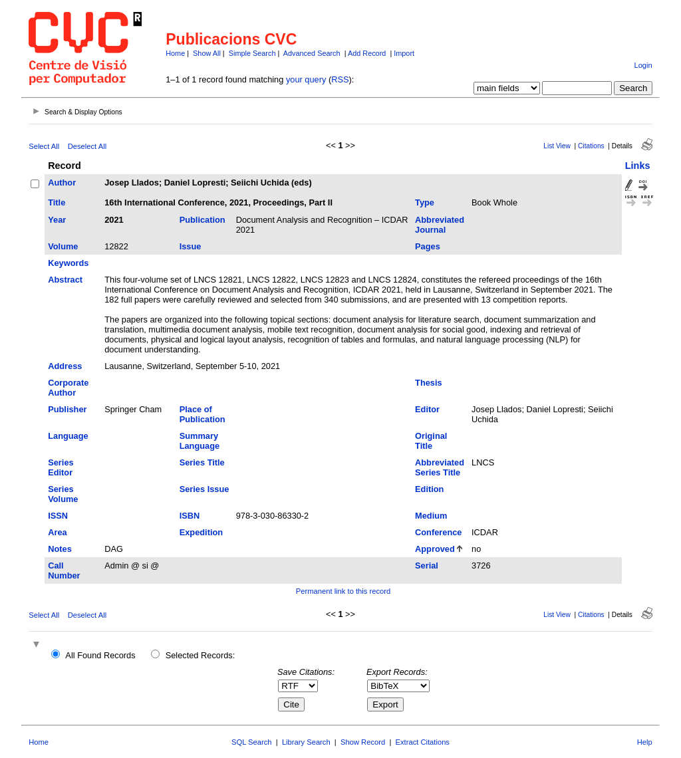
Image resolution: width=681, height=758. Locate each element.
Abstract (65, 280)
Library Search (306, 742)
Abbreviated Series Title (439, 467)
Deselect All (87, 146)
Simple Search (252, 53)
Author (62, 183)
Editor (427, 409)
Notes (60, 549)
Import (404, 53)
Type (424, 202)
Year (57, 220)
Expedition (201, 532)
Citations (591, 146)
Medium (431, 516)
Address (65, 366)
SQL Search (251, 742)
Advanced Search (311, 53)
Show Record (362, 742)
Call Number (64, 570)
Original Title (431, 441)
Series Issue (204, 489)
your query (306, 79)
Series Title (202, 462)
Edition (429, 489)
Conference (438, 532)
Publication (202, 220)
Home (175, 53)
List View (557, 146)
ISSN (58, 516)
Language (68, 436)
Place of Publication (202, 414)
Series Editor (60, 467)
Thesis (428, 383)
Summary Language (199, 441)
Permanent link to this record (343, 591)
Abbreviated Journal (439, 225)
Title (56, 202)
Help (644, 742)
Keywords (68, 263)
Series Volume (63, 494)
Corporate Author (68, 388)
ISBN (190, 516)
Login (643, 65)
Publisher (67, 409)
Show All (207, 53)
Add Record (367, 53)
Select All (44, 146)
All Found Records (100, 655)
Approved (435, 549)
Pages (427, 246)
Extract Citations (423, 742)
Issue (191, 246)
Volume (63, 246)
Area (57, 532)
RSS (339, 79)
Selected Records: (200, 655)
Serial (426, 565)
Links (637, 165)
